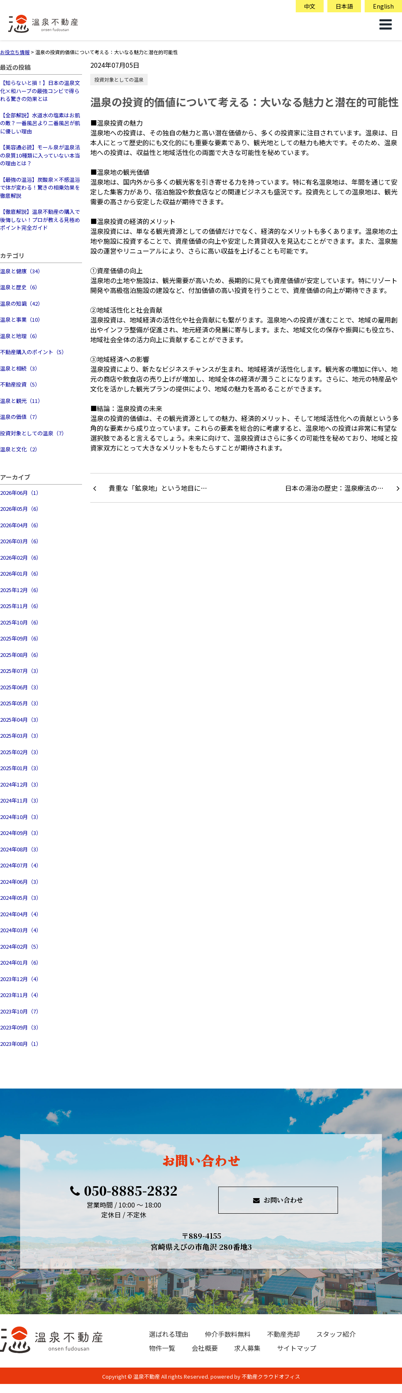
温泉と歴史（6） (20, 287)
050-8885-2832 (124, 1190)
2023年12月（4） (20, 979)
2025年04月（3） (20, 719)
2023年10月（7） (20, 1011)
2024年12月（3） (20, 784)
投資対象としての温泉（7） (33, 433)
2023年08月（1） (20, 1044)
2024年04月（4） (20, 914)
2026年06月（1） (20, 492)
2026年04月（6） (20, 525)
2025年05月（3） (20, 703)
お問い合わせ (278, 1200)
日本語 (344, 6)
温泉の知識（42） (21, 303)
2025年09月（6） (20, 638)
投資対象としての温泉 (119, 79)
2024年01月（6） (20, 962)
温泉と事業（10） (21, 319)
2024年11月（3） (20, 800)
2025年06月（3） (20, 687)
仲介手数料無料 (228, 1334)
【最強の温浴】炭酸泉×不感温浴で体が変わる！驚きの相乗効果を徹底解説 (40, 187)
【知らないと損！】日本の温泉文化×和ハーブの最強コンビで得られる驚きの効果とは (40, 91)
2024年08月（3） (20, 849)
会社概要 (205, 1348)
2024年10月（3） (20, 817)
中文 (309, 6)
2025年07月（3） (20, 671)
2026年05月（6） (20, 508)
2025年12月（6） (20, 590)
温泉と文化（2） (20, 449)
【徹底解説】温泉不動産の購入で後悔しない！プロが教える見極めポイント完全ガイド (40, 219)
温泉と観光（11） (21, 401)
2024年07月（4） (20, 865)
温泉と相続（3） (20, 368)
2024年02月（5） (20, 946)
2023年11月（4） (20, 995)
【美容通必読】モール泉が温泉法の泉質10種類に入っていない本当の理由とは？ (40, 155)
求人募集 (247, 1348)
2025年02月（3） (20, 752)
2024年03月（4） (20, 930)
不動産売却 (283, 1334)
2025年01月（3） (20, 768)
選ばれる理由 (168, 1334)
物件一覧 (162, 1348)
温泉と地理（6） (20, 336)
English (383, 6)
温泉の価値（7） (20, 417)
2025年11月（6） (20, 606)
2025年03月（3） (20, 735)
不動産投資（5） (20, 384)
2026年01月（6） (20, 573)
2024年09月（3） (20, 833)
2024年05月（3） (20, 897)
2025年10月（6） (20, 622)
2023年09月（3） (20, 1027)
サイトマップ (296, 1348)
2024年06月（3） (20, 881)
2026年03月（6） (20, 541)
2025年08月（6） (20, 655)
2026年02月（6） (20, 557)
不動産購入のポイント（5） (33, 352)
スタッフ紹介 (336, 1334)
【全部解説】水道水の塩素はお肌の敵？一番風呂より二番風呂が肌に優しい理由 (40, 123)
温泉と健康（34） (21, 271)
